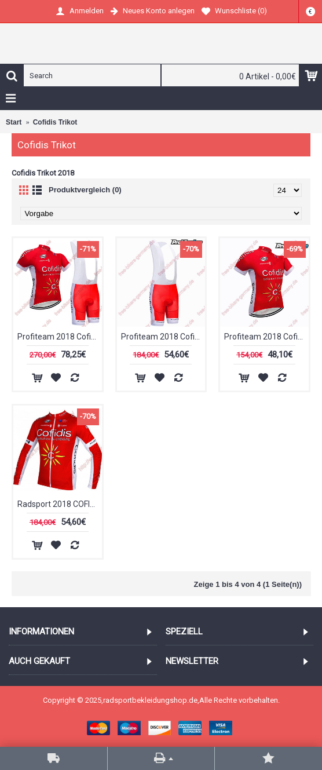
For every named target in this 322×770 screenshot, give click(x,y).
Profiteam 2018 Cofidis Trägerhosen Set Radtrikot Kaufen (163, 336)
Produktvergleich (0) (85, 189)
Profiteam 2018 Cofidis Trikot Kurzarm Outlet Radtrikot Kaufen (266, 336)
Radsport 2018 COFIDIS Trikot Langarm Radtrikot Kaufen (59, 504)
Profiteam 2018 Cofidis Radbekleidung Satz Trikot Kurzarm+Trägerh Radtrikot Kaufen (59, 336)
